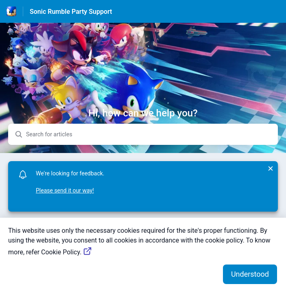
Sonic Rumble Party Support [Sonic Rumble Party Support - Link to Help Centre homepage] (71, 11)
